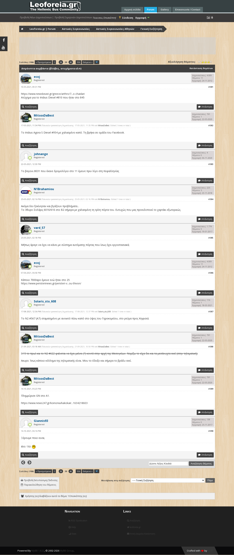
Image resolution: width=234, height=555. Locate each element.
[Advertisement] (117, 46)
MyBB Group (67, 550)
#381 (210, 86)
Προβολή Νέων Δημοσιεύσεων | (37, 17)
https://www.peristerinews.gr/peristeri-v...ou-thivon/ (51, 283)
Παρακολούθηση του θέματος (40, 484)
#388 (210, 346)
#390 (210, 431)
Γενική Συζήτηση (151, 28)
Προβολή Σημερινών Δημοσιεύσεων (73, 17)
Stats (72, 534)
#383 (210, 164)
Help (72, 527)
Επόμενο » (88, 62)
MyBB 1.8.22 (37, 550)
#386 (210, 272)
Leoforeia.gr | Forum (43, 28)
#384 (210, 199)
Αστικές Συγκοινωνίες (76, 28)
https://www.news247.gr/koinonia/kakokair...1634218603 (54, 403)
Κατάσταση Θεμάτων (201, 68)
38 (61, 62)
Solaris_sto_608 (104, 311)
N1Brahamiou (104, 199)
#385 (210, 237)
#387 (210, 311)
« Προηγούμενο (43, 62)
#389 (210, 388)
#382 (210, 125)
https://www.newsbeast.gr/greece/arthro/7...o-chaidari (53, 94)
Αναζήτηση (133, 520)
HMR (210, 550)
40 (71, 62)
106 (78, 62)
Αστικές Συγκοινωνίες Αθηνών (115, 28)
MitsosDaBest (103, 125)
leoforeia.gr (134, 527)
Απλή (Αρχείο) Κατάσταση (141, 534)
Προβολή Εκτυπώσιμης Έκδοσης (41, 480)
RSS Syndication (78, 520)
